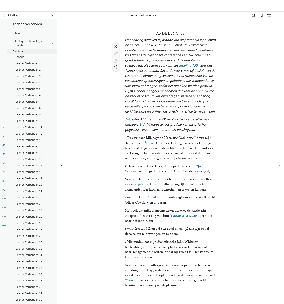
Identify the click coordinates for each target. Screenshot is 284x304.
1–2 (127, 121)
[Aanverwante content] (269, 17)
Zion (129, 281)
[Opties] (276, 17)
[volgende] (279, 155)
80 (3, 182)
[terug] (4, 17)
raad (152, 198)
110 (4, 209)
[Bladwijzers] (261, 17)
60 (3, 164)
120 (4, 218)
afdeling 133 (188, 67)
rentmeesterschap (183, 216)
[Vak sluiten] (52, 17)
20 (3, 129)
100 (4, 200)
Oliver (149, 144)
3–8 (142, 126)
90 (3, 191)
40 (3, 146)
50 (3, 155)
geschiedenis (147, 185)
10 (3, 120)
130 (4, 227)
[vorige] (61, 155)
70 (3, 173)
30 (3, 137)
